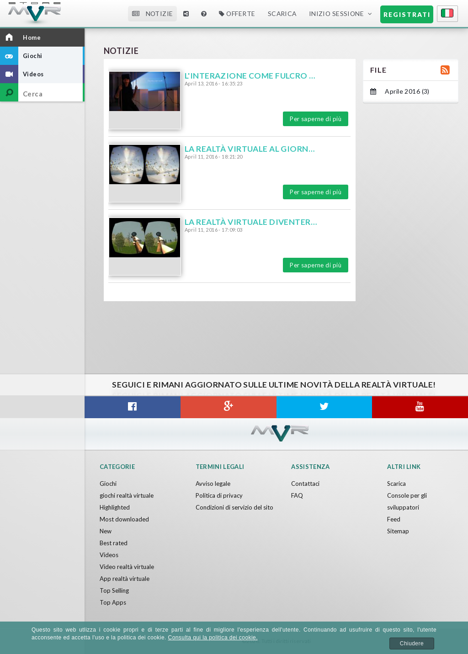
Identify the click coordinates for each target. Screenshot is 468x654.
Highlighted (115, 507)
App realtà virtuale (124, 578)
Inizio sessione (336, 13)
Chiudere (412, 643)
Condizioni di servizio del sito (234, 507)
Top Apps (113, 602)
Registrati (407, 14)
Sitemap (398, 531)
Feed (393, 519)
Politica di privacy (219, 495)
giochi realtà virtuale (127, 495)
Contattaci (305, 483)
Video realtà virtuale (127, 566)
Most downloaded (124, 519)
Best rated (114, 543)
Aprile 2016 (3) (400, 91)
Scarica (282, 13)
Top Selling (114, 590)
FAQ (297, 495)
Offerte (237, 13)
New (106, 531)
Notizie (152, 13)
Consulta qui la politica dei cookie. (213, 637)
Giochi (108, 483)
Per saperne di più (315, 118)
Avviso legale (213, 483)
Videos (109, 554)
